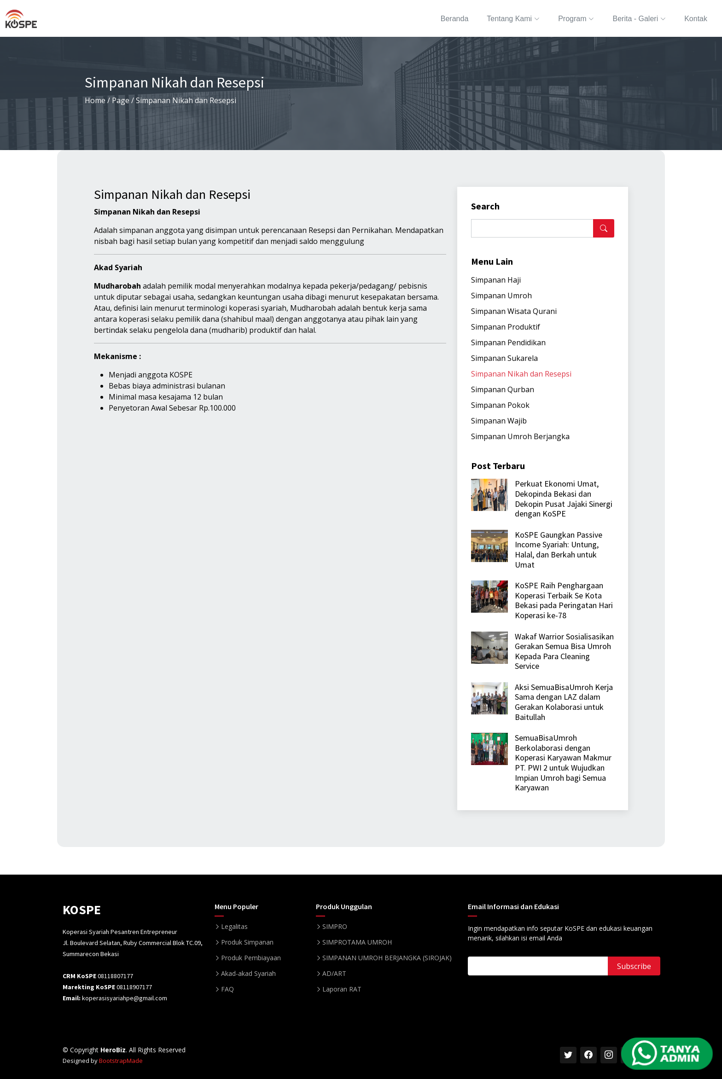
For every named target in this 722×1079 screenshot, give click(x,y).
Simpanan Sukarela (504, 358)
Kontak (695, 19)
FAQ (227, 989)
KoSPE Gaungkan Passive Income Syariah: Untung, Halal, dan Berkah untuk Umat (558, 549)
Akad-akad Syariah (248, 973)
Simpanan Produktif (505, 327)
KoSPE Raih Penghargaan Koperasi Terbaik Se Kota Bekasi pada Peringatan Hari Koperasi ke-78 (564, 600)
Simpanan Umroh (501, 295)
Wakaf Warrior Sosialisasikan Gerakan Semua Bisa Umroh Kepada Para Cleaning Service (564, 651)
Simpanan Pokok (500, 405)
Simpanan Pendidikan (508, 342)
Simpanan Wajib (499, 421)
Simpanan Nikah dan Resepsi (521, 374)
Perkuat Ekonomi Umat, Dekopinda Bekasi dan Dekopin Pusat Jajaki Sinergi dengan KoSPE (563, 498)
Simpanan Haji (496, 280)
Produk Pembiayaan (251, 958)
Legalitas (234, 926)
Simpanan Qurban (502, 389)
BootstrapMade (121, 1060)
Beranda (455, 19)
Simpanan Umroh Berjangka (520, 436)
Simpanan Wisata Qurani (514, 311)
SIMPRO (334, 926)
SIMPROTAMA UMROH (357, 942)
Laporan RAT (341, 989)
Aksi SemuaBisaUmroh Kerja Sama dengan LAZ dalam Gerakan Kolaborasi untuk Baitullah (564, 702)
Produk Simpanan (247, 942)
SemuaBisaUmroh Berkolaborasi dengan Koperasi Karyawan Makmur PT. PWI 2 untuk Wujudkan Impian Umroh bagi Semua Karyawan (563, 762)
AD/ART (334, 973)
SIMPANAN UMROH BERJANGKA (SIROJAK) (387, 958)
